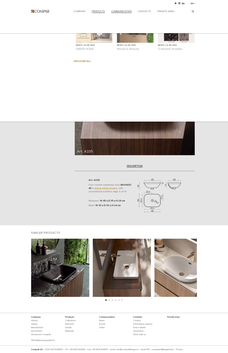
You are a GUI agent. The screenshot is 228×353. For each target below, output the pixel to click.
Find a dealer (115, 43)
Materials (69, 331)
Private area (165, 11)
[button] (106, 300)
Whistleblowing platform (43, 340)
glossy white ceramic (105, 188)
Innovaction (36, 331)
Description (134, 166)
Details (68, 327)
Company (79, 11)
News (102, 320)
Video (102, 327)
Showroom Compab (41, 334)
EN (193, 3)
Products (98, 11)
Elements (69, 324)
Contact (35, 23)
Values (34, 324)
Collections (70, 320)
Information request (92, 43)
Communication (121, 11)
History (34, 320)
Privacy (179, 349)
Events (102, 324)
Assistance (135, 43)
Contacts (144, 11)
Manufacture (37, 327)
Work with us (155, 43)
